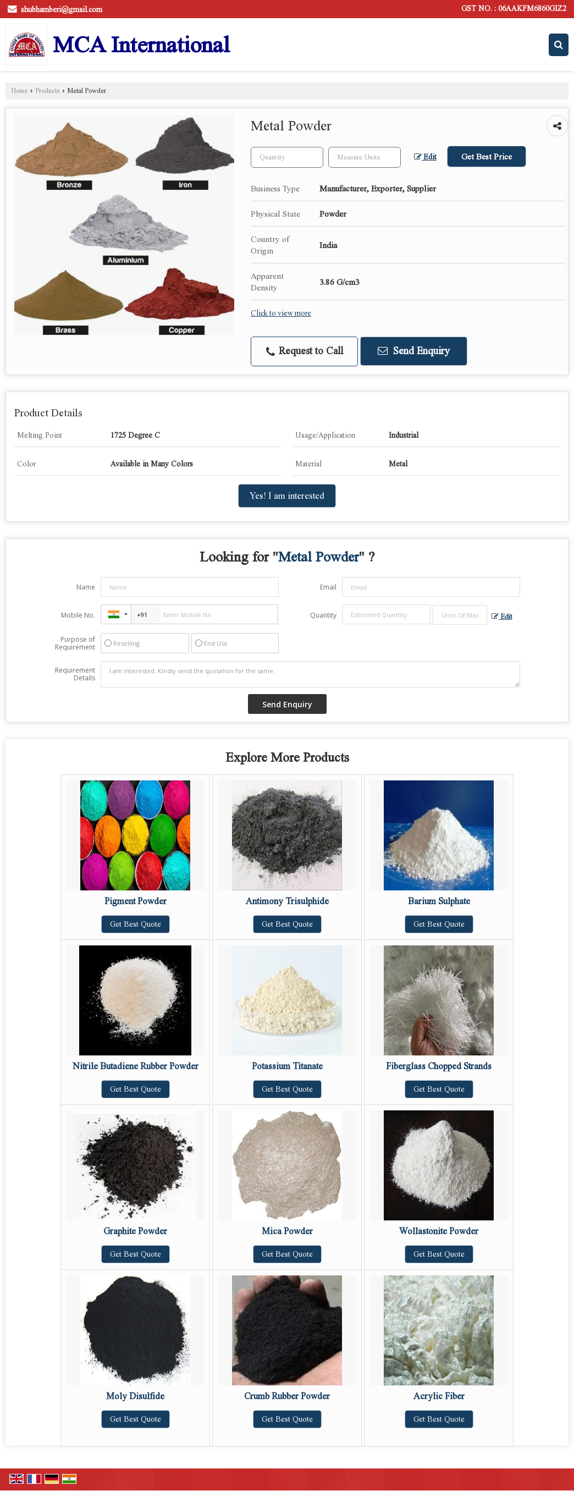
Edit (425, 157)
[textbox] (364, 157)
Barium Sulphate (439, 901)
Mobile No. (78, 615)
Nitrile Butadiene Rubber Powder (135, 1066)
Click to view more (281, 313)
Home (19, 91)
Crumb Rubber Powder (287, 1396)
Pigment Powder (135, 901)
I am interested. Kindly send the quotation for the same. (311, 674)
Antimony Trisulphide (287, 901)
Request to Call (304, 351)
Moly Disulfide (135, 1396)
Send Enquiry (414, 350)
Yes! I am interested (287, 496)
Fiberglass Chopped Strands (439, 1066)
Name (85, 587)
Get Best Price (486, 156)
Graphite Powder (135, 1231)
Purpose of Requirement (75, 643)
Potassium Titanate (287, 1066)
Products (47, 91)
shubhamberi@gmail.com (61, 9)
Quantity (323, 615)
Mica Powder (287, 1231)
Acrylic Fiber (439, 1396)
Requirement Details (75, 674)
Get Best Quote (135, 924)
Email (328, 587)
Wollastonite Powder (438, 1231)
